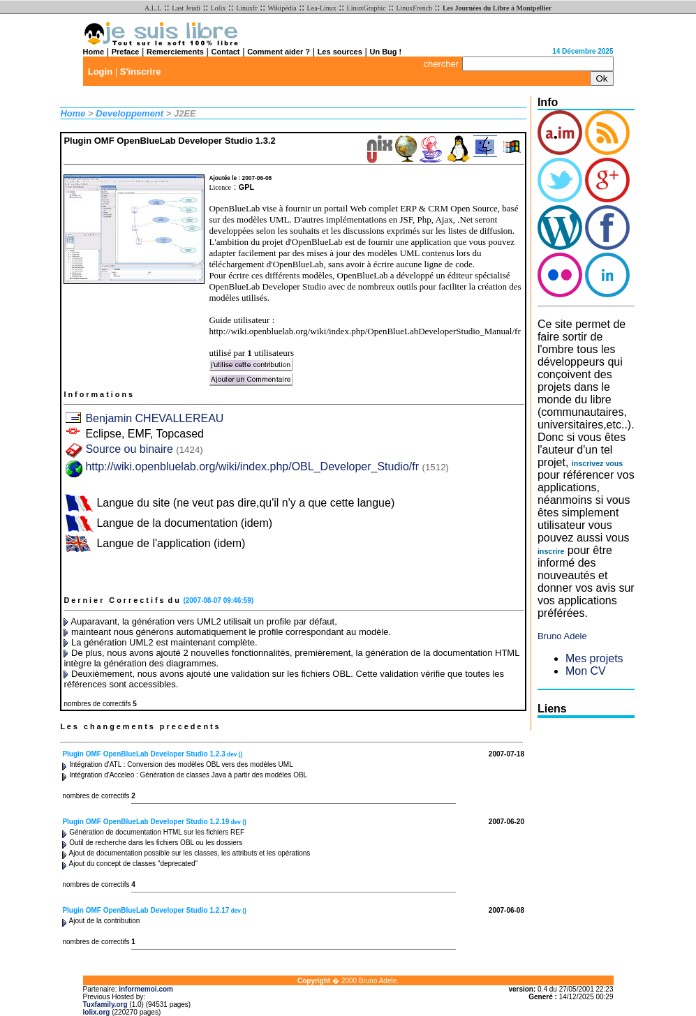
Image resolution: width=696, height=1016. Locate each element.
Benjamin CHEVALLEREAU (154, 418)
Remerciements (175, 51)
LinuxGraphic (366, 8)
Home (94, 51)
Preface (126, 51)
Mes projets (594, 658)
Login (100, 71)
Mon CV (585, 671)
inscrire (551, 551)
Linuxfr (247, 8)
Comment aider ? (278, 51)
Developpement (129, 113)
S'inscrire (140, 71)
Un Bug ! (385, 51)
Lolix (218, 8)
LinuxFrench (414, 8)
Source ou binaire (143, 449)
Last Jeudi (186, 8)
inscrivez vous (597, 463)
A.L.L (153, 8)
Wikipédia (282, 8)
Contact (226, 51)
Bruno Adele (562, 636)
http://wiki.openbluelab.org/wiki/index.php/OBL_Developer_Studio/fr (252, 466)
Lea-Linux (321, 8)
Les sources (340, 51)
